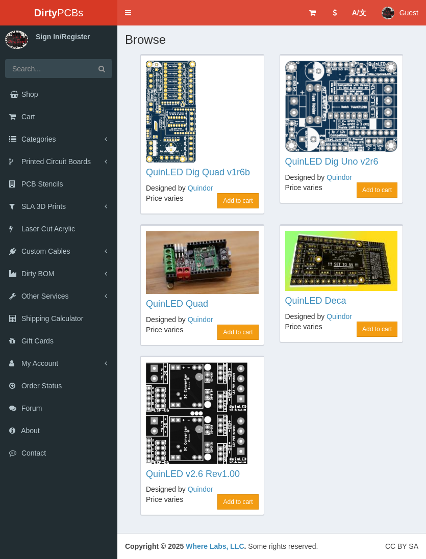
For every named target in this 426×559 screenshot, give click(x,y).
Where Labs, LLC (215, 546)
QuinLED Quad (177, 304)
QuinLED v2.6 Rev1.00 (193, 474)
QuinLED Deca (315, 301)
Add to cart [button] (238, 200)
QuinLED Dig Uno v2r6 (332, 161)
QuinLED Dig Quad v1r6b (198, 172)
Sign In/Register (63, 37)
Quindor (200, 188)
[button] (128, 12)
